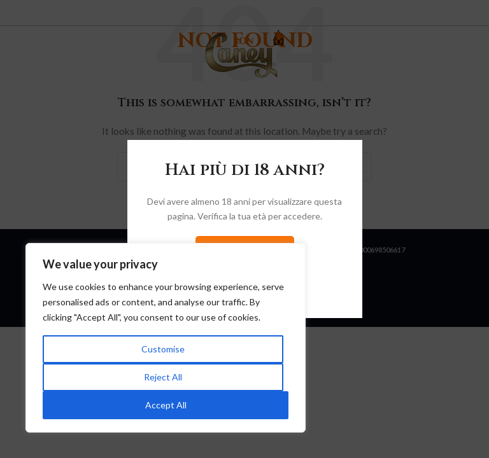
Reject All (163, 376)
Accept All (166, 404)
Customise (163, 349)
